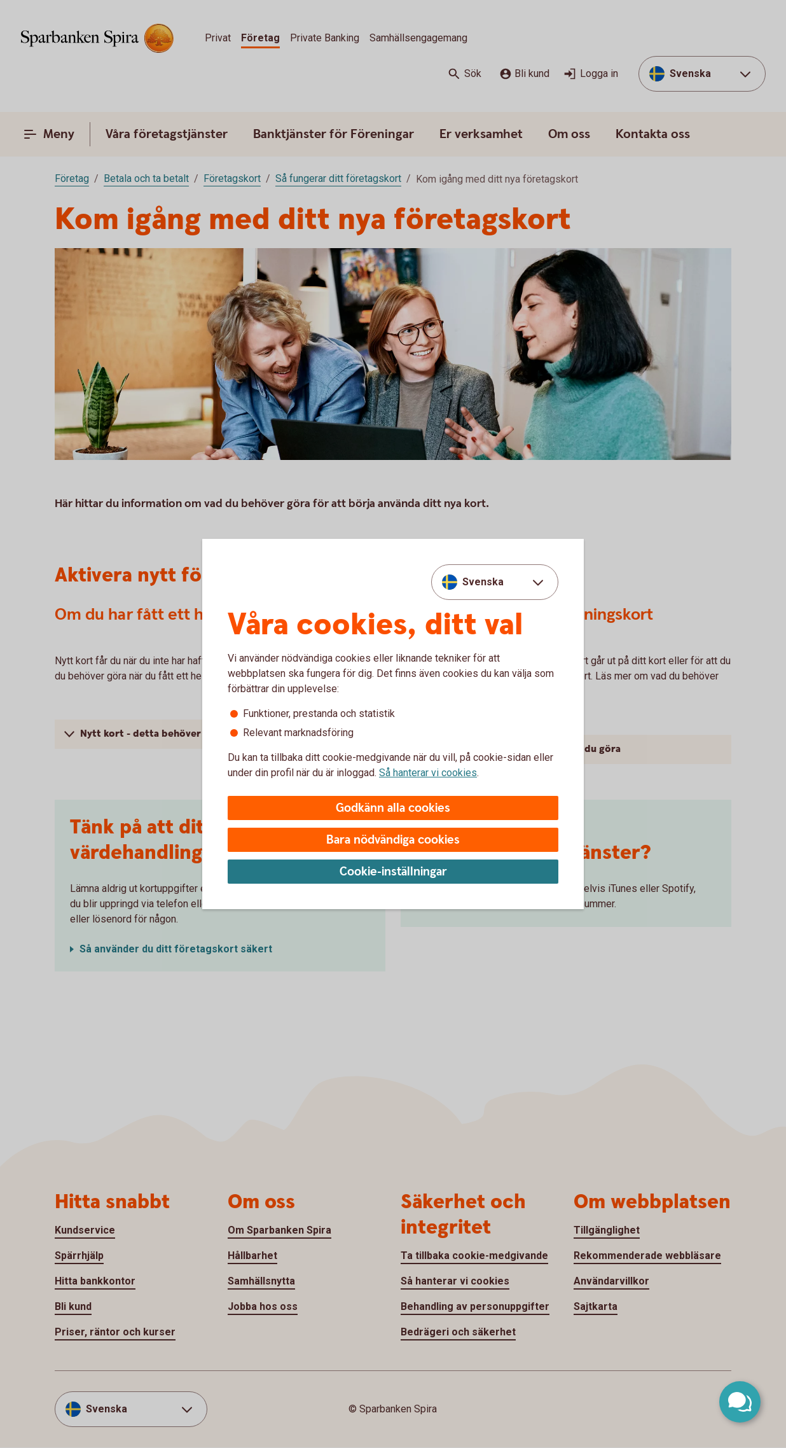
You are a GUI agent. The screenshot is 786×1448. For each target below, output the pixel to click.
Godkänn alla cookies (393, 808)
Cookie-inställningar (393, 872)
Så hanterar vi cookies (428, 773)
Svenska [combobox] (483, 582)
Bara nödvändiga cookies (393, 840)
